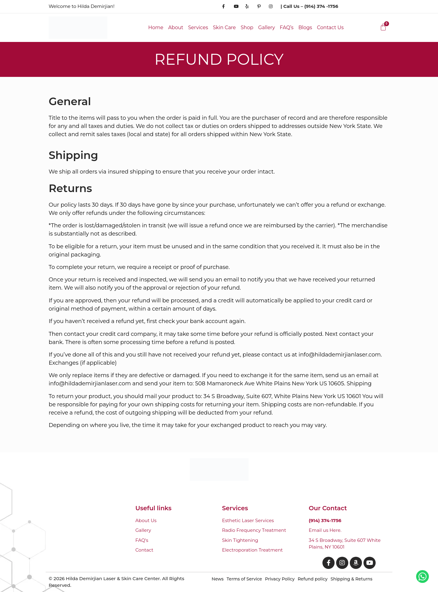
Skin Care (224, 27)
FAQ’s (287, 27)
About (175, 27)
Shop (247, 27)
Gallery (266, 27)
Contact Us (330, 27)
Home (155, 27)
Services (198, 27)
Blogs (305, 27)
